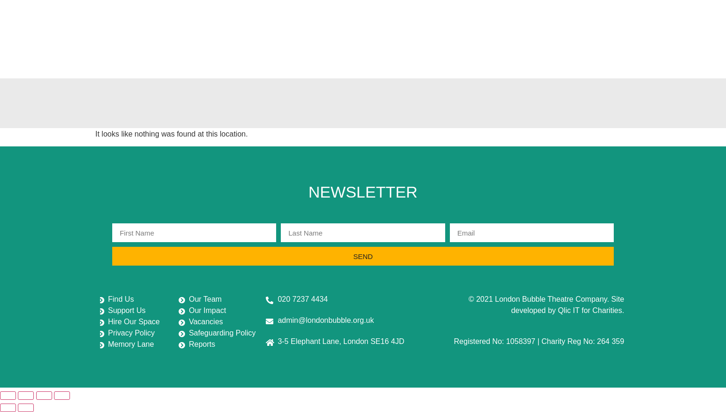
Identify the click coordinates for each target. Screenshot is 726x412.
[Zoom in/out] (8, 395)
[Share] (44, 395)
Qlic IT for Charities (590, 310)
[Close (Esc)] (62, 395)
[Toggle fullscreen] (26, 395)
